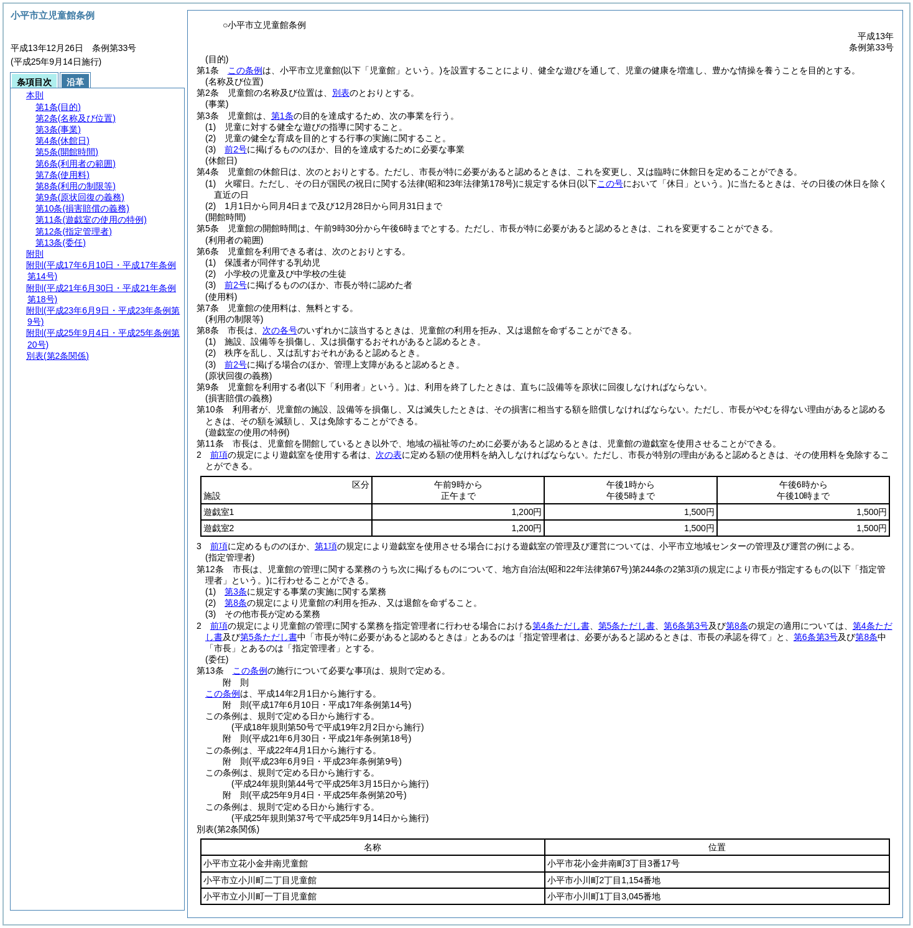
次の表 (389, 455)
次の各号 (279, 330)
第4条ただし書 (561, 626)
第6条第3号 (686, 626)
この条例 (245, 70)
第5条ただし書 (627, 626)
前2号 (236, 149)
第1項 (326, 546)
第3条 (236, 591)
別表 (341, 93)
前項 (219, 455)
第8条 (236, 603)
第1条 (282, 116)
